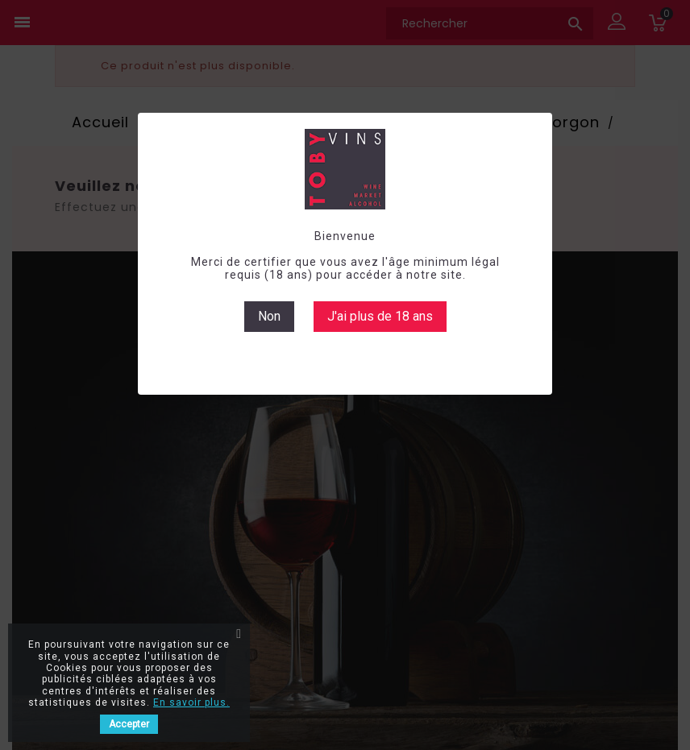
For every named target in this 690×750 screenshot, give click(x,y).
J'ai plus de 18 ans (380, 316)
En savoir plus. (191, 702)
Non (269, 316)
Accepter (129, 724)
